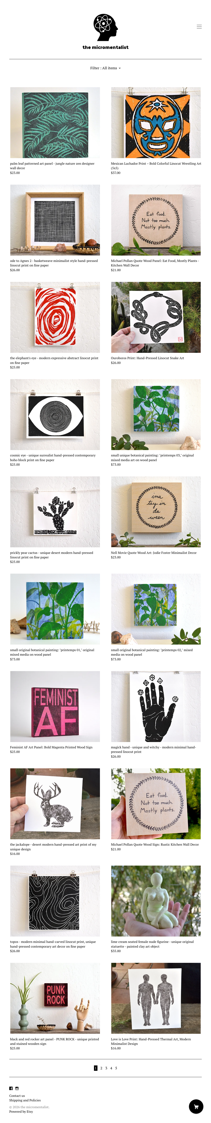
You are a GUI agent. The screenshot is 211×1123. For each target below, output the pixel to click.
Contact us (17, 1095)
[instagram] (17, 1088)
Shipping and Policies (25, 1100)
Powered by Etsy (21, 1111)
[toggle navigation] (199, 27)
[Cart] (196, 1106)
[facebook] (11, 1088)
